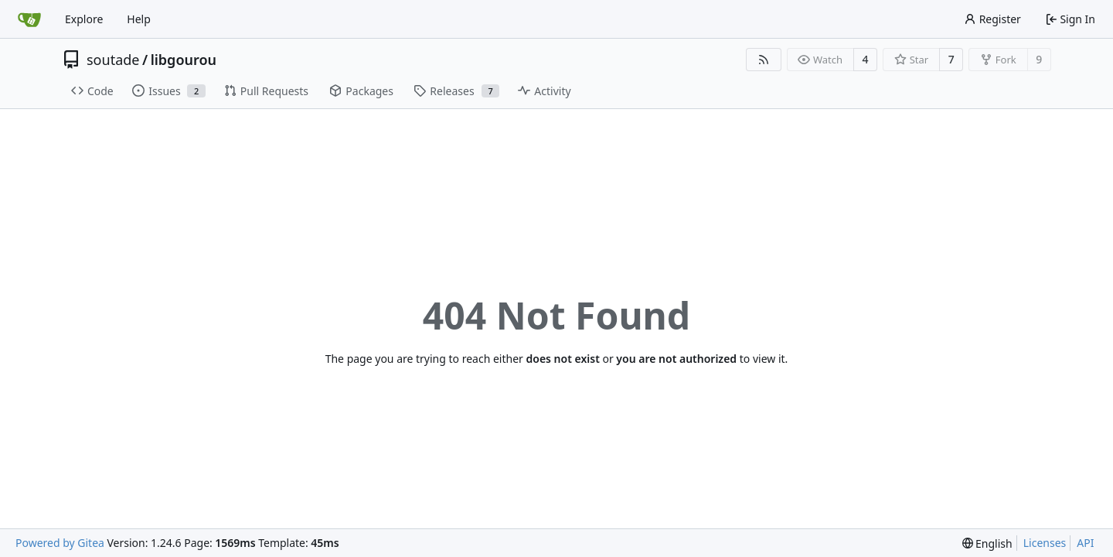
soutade (113, 59)
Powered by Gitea (59, 542)
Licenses (1045, 542)
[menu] (987, 543)
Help (139, 19)
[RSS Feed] (763, 59)
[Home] (29, 19)
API (1085, 542)
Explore (84, 19)
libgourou (183, 59)
